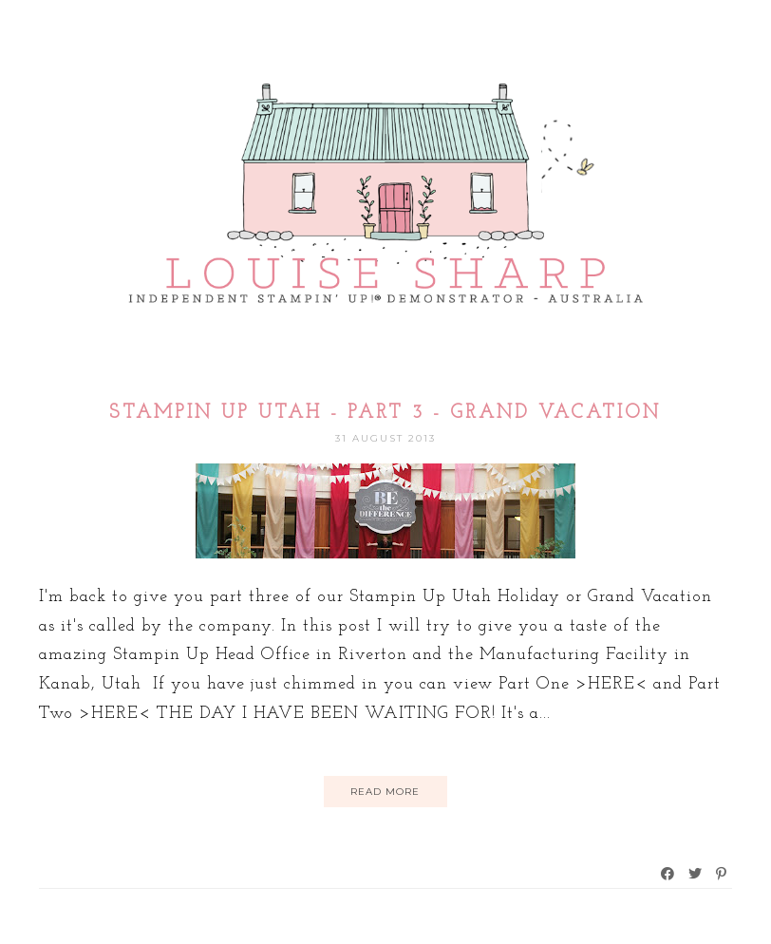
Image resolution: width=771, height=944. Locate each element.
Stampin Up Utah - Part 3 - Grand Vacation (385, 413)
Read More (385, 791)
